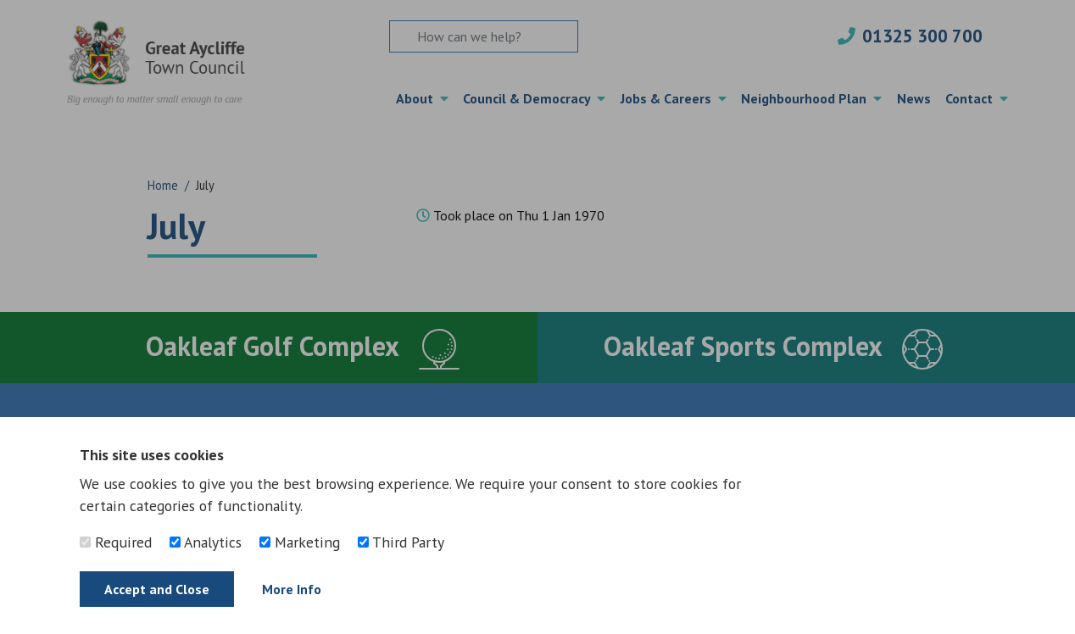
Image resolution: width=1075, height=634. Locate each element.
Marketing (299, 542)
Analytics (206, 542)
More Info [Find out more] (291, 589)
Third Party (401, 542)
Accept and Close (156, 589)
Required (116, 542)
